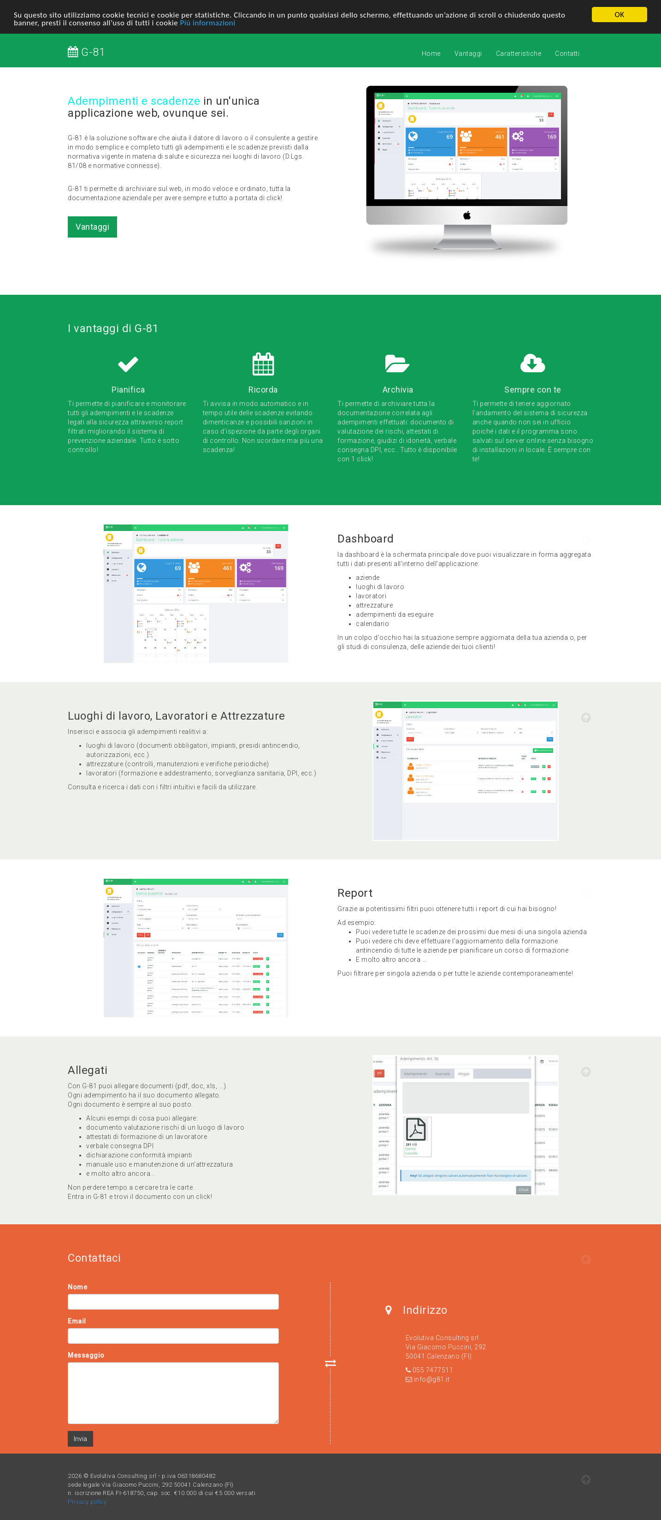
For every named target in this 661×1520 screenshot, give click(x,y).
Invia (80, 1439)
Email (77, 1321)
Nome (77, 1287)
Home (431, 53)
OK (619, 14)
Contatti (567, 53)
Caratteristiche (519, 53)
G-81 (86, 52)
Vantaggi (468, 53)
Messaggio (86, 1355)
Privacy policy (87, 1501)
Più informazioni (208, 23)
